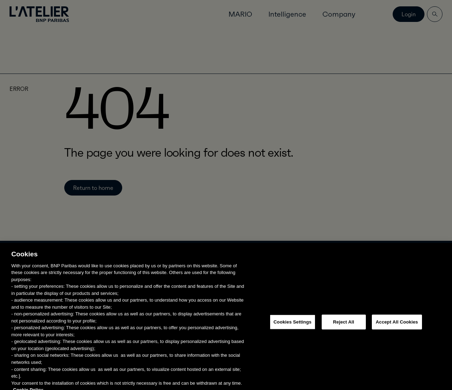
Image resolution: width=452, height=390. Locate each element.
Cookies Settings (293, 325)
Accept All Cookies (397, 325)
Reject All (343, 325)
